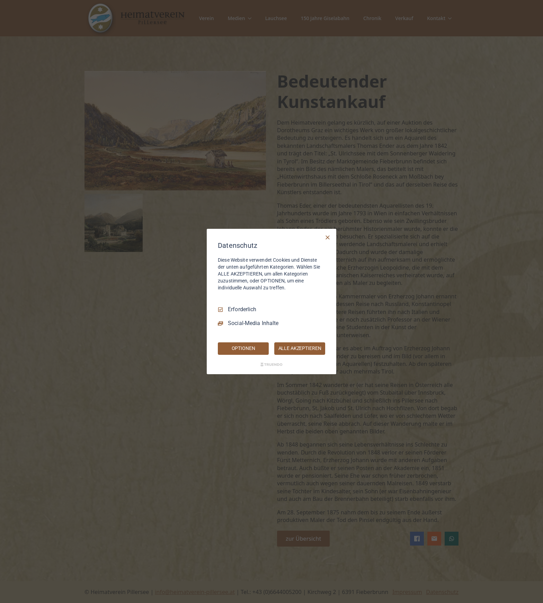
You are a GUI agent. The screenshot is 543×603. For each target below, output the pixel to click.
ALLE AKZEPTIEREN (299, 348)
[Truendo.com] (271, 364)
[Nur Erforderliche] (327, 237)
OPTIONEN (243, 348)
